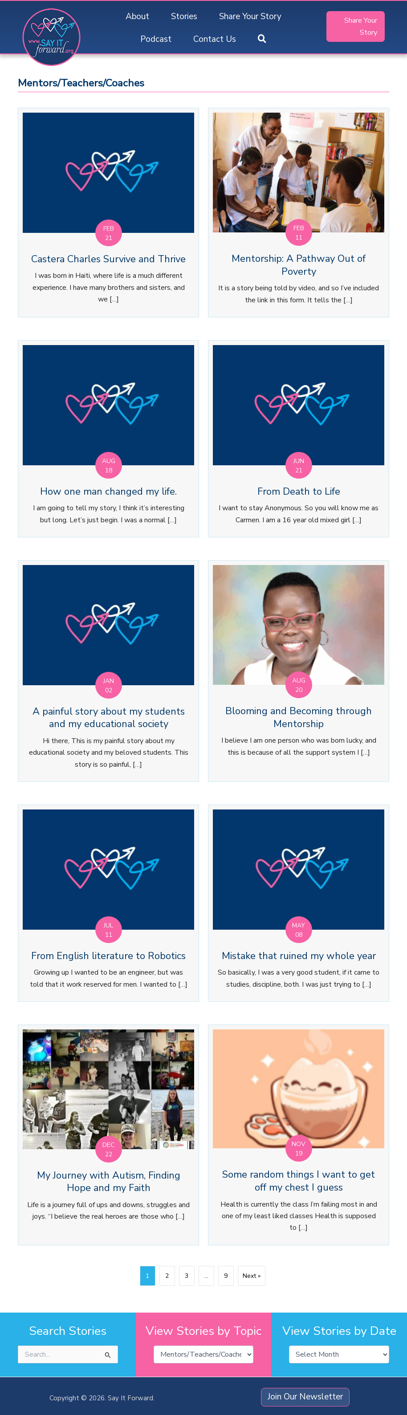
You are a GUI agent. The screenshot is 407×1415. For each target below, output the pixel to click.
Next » (251, 1276)
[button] (262, 39)
